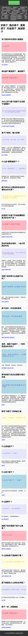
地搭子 (3, 465)
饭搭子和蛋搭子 (16, 12)
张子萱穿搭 (5, 64)
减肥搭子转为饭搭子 (16, 15)
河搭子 (3, 439)
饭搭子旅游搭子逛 (6, 576)
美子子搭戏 (5, 155)
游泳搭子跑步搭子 (11, 9)
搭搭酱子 (15, 7)
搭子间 (3, 208)
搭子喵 (3, 600)
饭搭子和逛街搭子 (6, 269)
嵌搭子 (3, 404)
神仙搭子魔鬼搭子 (6, 95)
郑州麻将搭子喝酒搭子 (16, 16)
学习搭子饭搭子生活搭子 (8, 126)
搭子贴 (7, 12)
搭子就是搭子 (5, 519)
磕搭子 (6, 16)
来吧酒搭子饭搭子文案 (8, 368)
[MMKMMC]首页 (6, 7)
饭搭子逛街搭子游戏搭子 (8, 337)
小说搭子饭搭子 (13, 13)
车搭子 (22, 13)
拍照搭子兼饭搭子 (6, 627)
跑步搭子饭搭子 (6, 10)
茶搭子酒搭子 (16, 10)
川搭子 (3, 495)
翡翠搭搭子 (5, 180)
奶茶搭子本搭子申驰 (7, 236)
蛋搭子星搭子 (21, 9)
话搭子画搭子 (5, 301)
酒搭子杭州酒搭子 (6, 548)
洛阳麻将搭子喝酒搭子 (16, 18)
